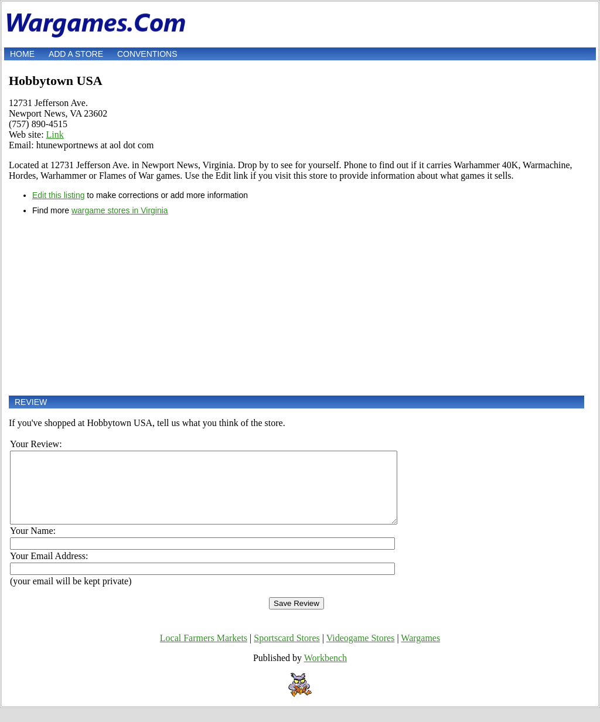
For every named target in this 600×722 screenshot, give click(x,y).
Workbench (325, 672)
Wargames (420, 652)
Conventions (147, 54)
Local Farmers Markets (203, 652)
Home (22, 54)
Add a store (76, 54)
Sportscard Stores (286, 652)
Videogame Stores (360, 652)
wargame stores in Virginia (119, 210)
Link (55, 134)
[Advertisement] (296, 305)
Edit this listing (58, 195)
